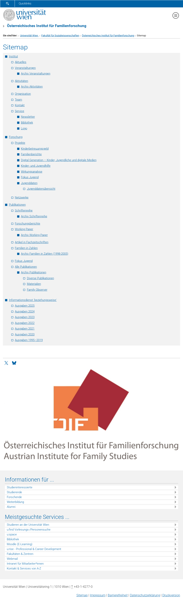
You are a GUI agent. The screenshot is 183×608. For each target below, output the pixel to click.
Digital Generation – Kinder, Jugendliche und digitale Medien (58, 160)
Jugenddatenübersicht (41, 188)
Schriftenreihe (24, 210)
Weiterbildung (15, 502)
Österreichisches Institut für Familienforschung (108, 35)
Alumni (11, 507)
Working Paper (24, 229)
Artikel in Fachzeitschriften (31, 242)
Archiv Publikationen (33, 272)
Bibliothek (27, 122)
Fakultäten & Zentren (20, 554)
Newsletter (28, 116)
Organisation (23, 94)
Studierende (14, 492)
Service (19, 111)
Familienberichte (31, 154)
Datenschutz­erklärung (145, 595)
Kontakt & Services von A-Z (24, 568)
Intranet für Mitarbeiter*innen (25, 563)
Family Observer (37, 289)
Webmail (12, 559)
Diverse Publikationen (40, 278)
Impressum (97, 595)
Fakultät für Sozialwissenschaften (60, 35)
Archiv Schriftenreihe (34, 216)
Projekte (20, 143)
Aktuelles (20, 62)
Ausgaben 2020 (24, 334)
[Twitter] (6, 362)
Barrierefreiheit (118, 595)
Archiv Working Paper (34, 235)
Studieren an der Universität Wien (28, 524)
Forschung (15, 137)
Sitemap (82, 595)
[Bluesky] (14, 362)
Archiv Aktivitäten (32, 86)
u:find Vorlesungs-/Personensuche (28, 529)
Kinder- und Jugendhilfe (35, 166)
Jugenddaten (29, 183)
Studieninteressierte (19, 487)
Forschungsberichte (27, 223)
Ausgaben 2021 (24, 328)
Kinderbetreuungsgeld (35, 148)
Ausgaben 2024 (24, 311)
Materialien (34, 284)
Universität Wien (29, 35)
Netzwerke (21, 197)
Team (18, 99)
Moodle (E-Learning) (19, 544)
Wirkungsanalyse (31, 171)
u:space (12, 534)
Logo (24, 128)
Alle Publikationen (26, 266)
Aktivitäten (21, 81)
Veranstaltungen (25, 68)
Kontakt (20, 105)
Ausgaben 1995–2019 (29, 340)
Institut (13, 56)
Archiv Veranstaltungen (35, 73)
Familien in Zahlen (26, 248)
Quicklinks (25, 3)
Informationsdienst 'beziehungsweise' (33, 300)
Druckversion (171, 595)
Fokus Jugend (30, 177)
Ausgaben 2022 (24, 323)
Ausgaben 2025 (24, 305)
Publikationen (17, 204)
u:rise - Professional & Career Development (34, 549)
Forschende (14, 497)
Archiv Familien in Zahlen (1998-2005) (44, 253)
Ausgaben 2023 (24, 317)
